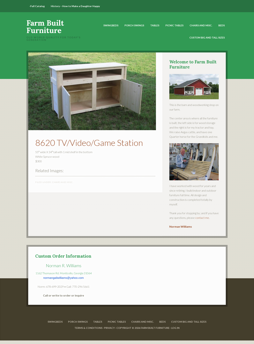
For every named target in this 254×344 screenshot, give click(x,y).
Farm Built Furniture (45, 26)
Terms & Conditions (88, 331)
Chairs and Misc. (62, 182)
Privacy (109, 331)
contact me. (202, 217)
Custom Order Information (63, 256)
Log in (175, 331)
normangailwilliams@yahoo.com (63, 277)
